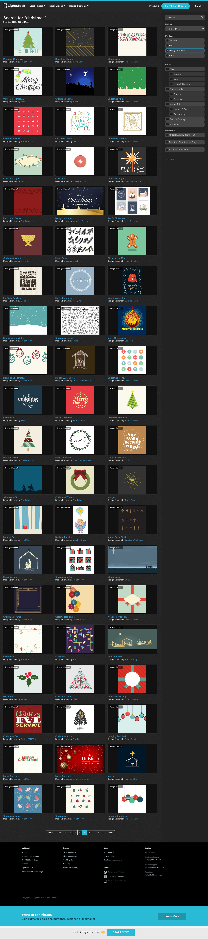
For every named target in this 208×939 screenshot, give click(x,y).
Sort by (168, 24)
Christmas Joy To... (117, 178)
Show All (173, 40)
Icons (175, 79)
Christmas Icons (11, 138)
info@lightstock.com (153, 859)
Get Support (150, 852)
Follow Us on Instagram (117, 881)
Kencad (24, 699)
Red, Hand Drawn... (13, 218)
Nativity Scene (115, 656)
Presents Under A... (13, 59)
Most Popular (68, 860)
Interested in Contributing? (32, 871)
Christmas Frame (12, 616)
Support (25, 864)
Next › (110, 832)
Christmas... (114, 59)
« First (50, 832)
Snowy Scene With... (13, 338)
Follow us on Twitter (116, 872)
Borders (176, 74)
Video (172, 55)
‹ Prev (59, 832)
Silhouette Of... (10, 497)
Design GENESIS (28, 739)
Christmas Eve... (11, 736)
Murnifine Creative (81, 221)
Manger (111, 497)
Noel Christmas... (64, 457)
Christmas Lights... (12, 178)
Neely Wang (78, 300)
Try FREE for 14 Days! (175, 6)
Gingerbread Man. (117, 258)
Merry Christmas (64, 298)
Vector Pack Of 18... (118, 537)
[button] (37, 6)
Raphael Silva (79, 420)
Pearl (23, 181)
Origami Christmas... (118, 417)
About (24, 852)
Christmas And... (116, 98)
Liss (74, 141)
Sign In (198, 6)
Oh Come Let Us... (64, 138)
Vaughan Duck (79, 540)
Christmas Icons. (116, 377)
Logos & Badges (180, 84)
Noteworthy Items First (182, 135)
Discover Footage (70, 856)
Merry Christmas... (64, 218)
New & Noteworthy (70, 867)
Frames (176, 94)
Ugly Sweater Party (118, 298)
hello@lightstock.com (153, 875)
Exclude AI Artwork (178, 149)
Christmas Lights (12, 816)
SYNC (23, 101)
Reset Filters (171, 159)
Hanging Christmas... (14, 377)
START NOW (121, 932)
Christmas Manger (12, 258)
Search (202, 17)
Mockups (173, 124)
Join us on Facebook (116, 876)
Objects (172, 69)
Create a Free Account (30, 856)
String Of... (60, 656)
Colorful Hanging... (65, 616)
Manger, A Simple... (65, 377)
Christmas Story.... (64, 98)
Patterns (176, 99)
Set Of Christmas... (117, 218)
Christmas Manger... (118, 138)
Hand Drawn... (62, 258)
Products (169, 36)
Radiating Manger (64, 59)
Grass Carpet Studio (82, 380)
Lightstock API (27, 867)
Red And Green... (12, 457)
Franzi (75, 340)
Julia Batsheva (131, 221)
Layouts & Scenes (181, 109)
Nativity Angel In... (64, 537)
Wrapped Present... (117, 616)
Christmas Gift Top (117, 696)
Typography (178, 114)
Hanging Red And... (117, 736)
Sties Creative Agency (135, 181)
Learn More (172, 916)
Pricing (154, 6)
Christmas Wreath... (65, 497)
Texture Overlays (176, 119)
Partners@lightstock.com (154, 867)
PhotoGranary (131, 659)
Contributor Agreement (113, 860)
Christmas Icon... (64, 696)
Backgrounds (175, 89)
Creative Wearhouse (134, 540)
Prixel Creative (27, 61)
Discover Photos (69, 852)
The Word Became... (118, 457)
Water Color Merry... (13, 98)
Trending (66, 864)
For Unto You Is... (12, 298)
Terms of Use (109, 852)
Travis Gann (78, 61)
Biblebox (77, 101)
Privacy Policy (109, 856)
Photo (172, 45)
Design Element (177, 50)
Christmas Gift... (63, 577)
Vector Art (173, 104)
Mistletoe (8, 696)
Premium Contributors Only (182, 142)
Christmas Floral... (64, 338)
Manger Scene (10, 537)
